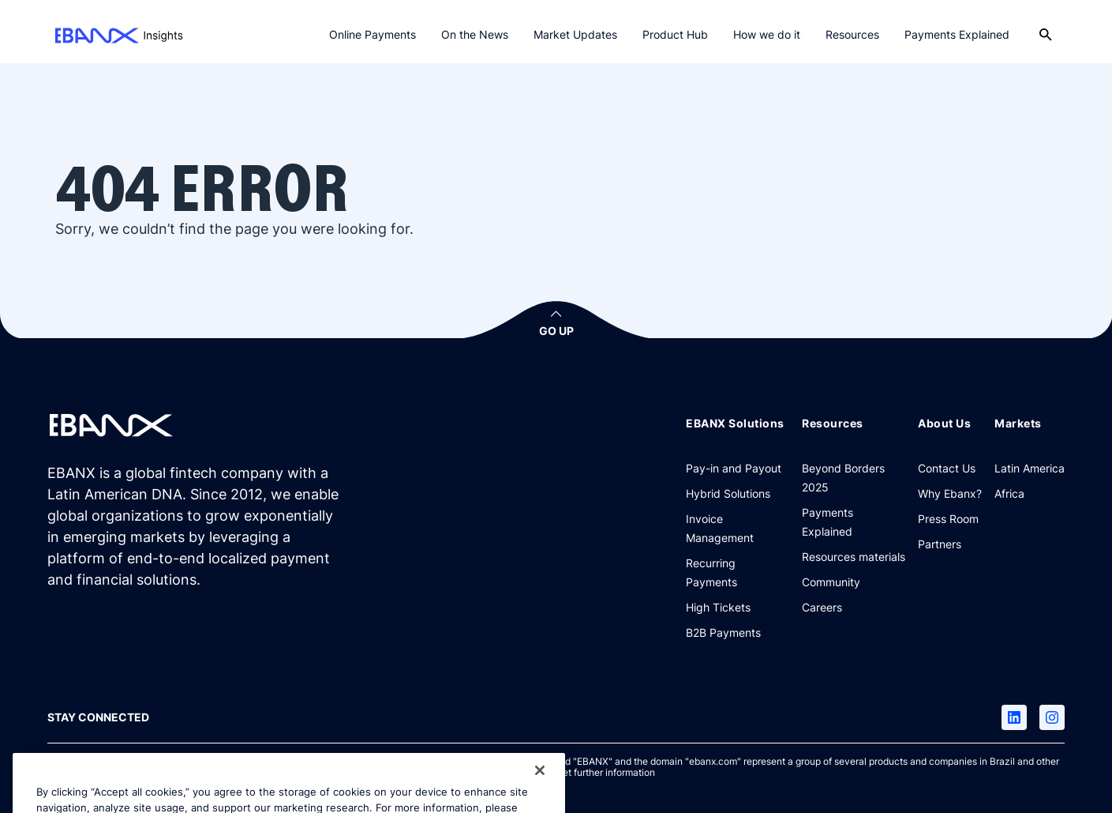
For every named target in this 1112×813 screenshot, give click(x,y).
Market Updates (575, 34)
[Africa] (1009, 493)
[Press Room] (948, 518)
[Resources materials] (853, 556)
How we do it (766, 34)
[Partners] (939, 543)
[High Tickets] (718, 606)
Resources (852, 34)
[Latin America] (1029, 467)
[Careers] (822, 606)
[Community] (831, 581)
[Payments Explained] (853, 521)
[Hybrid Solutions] (728, 493)
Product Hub (675, 34)
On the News (474, 34)
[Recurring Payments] (737, 572)
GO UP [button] (556, 330)
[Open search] (1046, 35)
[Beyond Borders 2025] (853, 477)
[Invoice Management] (737, 528)
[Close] (539, 785)
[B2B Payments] (723, 632)
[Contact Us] (946, 467)
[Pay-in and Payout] (733, 467)
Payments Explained (956, 34)
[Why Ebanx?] (950, 493)
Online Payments (372, 34)
